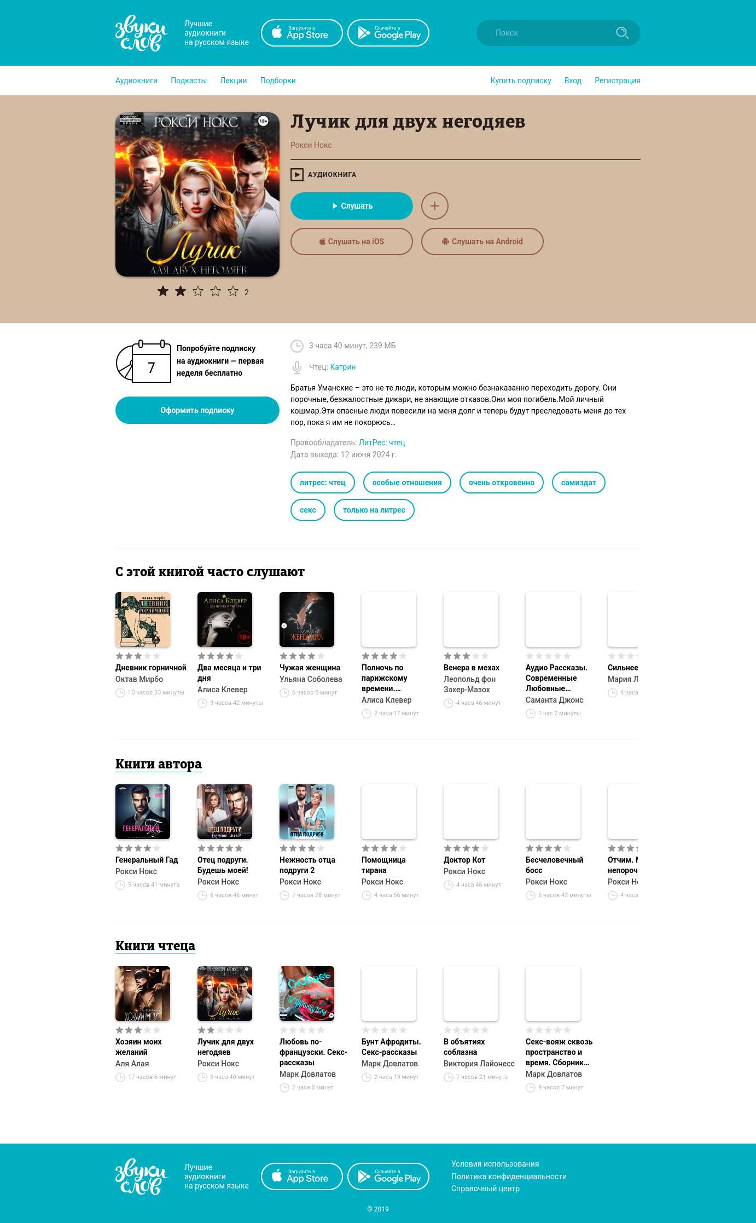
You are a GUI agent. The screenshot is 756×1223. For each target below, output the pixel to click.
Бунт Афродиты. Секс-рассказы (391, 1047)
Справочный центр (485, 1188)
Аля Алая (132, 1063)
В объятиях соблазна (464, 1047)
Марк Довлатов (308, 1074)
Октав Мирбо (139, 679)
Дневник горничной (151, 667)
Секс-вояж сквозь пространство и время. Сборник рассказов (559, 1052)
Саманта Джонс (555, 700)
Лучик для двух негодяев (225, 1047)
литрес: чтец (323, 482)
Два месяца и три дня (229, 672)
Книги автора (158, 765)
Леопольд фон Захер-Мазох (470, 684)
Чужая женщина (310, 667)
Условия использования (495, 1163)
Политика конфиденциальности (509, 1176)
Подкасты (189, 80)
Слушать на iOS (351, 241)
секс (308, 510)
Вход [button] (573, 80)
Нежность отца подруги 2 (307, 865)
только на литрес (374, 510)
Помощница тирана (384, 865)
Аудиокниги (136, 80)
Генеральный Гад (146, 859)
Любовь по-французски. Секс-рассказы (313, 1052)
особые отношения (407, 482)
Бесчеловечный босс (554, 865)
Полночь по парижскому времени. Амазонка (385, 678)
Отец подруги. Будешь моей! (222, 865)
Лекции (233, 80)
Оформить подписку (198, 410)
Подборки (278, 80)
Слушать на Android (482, 241)
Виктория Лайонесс (479, 1063)
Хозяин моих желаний (138, 1047)
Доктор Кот (464, 859)
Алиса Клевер (222, 689)
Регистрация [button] (618, 80)
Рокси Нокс (136, 871)
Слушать (351, 206)
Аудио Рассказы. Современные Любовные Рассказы (557, 678)
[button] (136, 80)
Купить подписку (521, 80)
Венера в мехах (471, 667)
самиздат (578, 482)
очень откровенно (501, 482)
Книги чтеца (155, 947)
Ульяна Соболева (311, 679)
